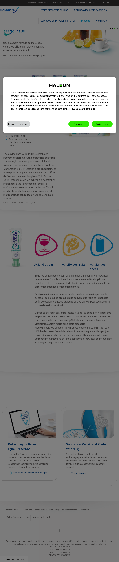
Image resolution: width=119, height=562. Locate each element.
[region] (59, 105)
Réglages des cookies (18, 124)
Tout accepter (102, 124)
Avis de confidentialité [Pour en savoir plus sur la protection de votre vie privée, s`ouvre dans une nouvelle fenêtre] (83, 109)
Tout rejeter (79, 124)
